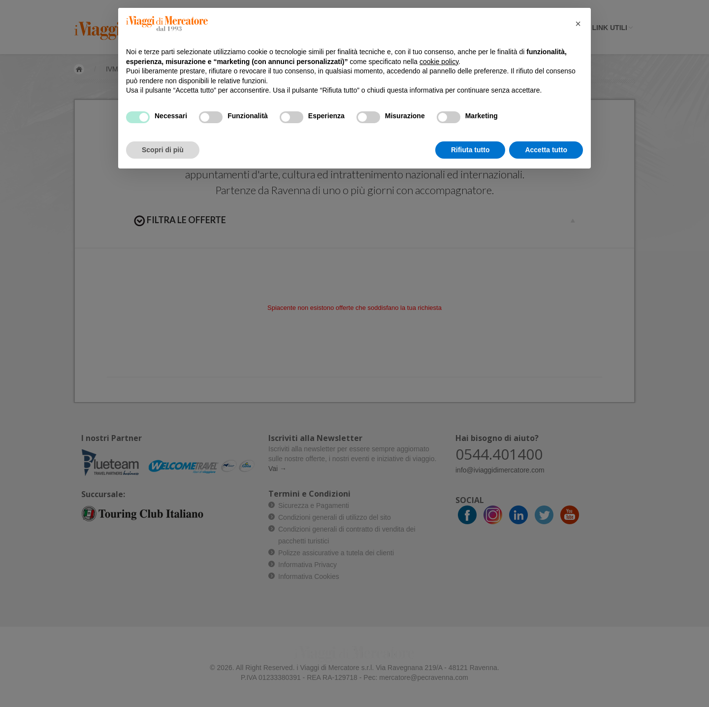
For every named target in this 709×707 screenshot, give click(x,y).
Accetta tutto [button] (546, 150)
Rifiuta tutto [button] (470, 150)
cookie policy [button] (438, 62)
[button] (578, 24)
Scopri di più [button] (163, 150)
